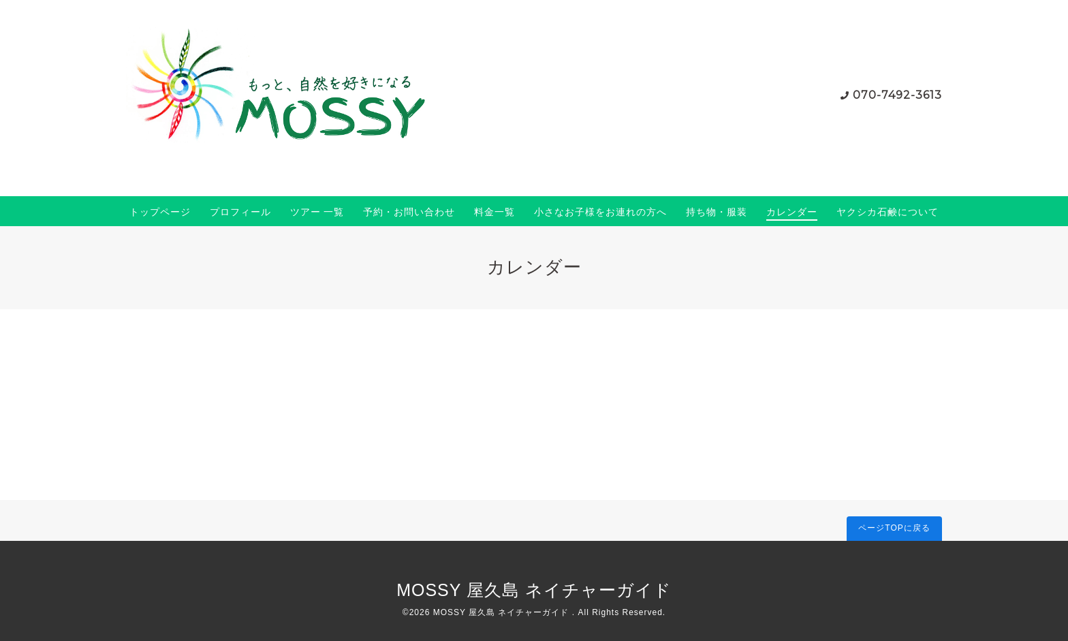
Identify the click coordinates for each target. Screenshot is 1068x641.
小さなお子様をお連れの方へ (600, 211)
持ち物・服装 (716, 211)
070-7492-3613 (897, 95)
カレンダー (791, 211)
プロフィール (240, 211)
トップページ (160, 211)
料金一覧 (494, 211)
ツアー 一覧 (317, 211)
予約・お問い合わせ (409, 211)
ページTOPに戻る (894, 528)
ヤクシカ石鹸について (887, 211)
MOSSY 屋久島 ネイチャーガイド (534, 589)
